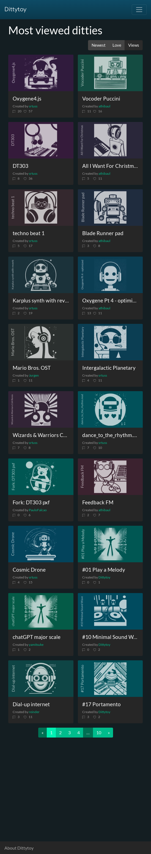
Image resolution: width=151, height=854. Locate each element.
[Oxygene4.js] (40, 73)
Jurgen (34, 375)
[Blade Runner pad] (110, 207)
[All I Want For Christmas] (110, 140)
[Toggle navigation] (139, 9)
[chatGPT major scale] (40, 611)
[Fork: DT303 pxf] (40, 476)
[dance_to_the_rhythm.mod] (110, 409)
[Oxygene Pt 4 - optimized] (110, 275)
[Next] (109, 733)
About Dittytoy (19, 847)
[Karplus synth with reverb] (40, 275)
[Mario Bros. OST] (40, 342)
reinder (34, 712)
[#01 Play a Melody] (110, 544)
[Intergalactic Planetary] (110, 342)
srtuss (33, 106)
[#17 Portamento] (110, 678)
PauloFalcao (38, 510)
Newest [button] (99, 45)
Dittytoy (15, 9)
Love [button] (116, 45)
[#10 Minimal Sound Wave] (110, 611)
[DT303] (40, 140)
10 (98, 732)
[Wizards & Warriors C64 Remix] (40, 409)
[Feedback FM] (110, 476)
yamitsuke (36, 644)
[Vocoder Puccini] (110, 73)
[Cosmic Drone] (40, 544)
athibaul (104, 106)
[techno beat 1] (40, 207)
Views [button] (133, 45)
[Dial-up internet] (40, 678)
